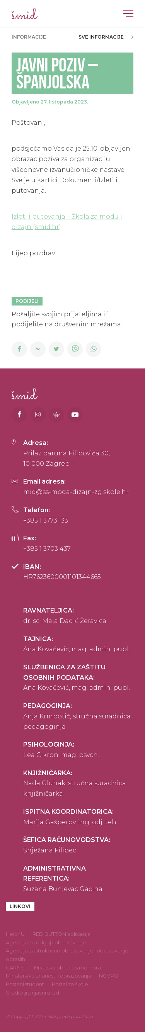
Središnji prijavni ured (32, 993)
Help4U (15, 934)
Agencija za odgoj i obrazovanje (46, 942)
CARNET (16, 967)
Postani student (25, 984)
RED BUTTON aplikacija (61, 934)
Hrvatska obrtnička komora (67, 967)
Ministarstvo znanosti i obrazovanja (48, 976)
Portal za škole (70, 984)
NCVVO (108, 976)
